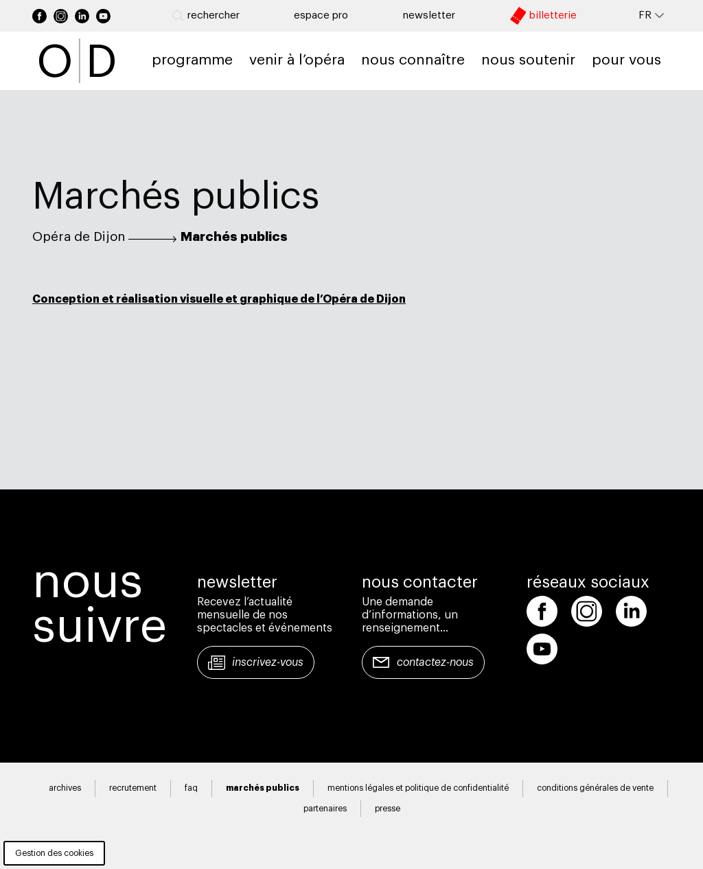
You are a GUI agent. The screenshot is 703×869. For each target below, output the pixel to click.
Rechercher (206, 15)
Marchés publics (234, 237)
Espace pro (321, 15)
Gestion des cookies (54, 853)
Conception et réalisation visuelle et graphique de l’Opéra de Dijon (219, 299)
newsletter (429, 15)
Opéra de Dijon (78, 237)
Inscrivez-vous (267, 662)
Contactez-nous (435, 662)
